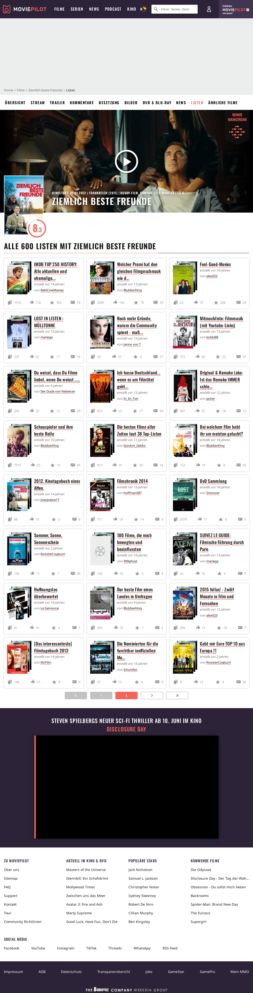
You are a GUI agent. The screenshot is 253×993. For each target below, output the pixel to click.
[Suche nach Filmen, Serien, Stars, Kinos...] (174, 9)
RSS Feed (170, 948)
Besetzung (109, 102)
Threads (115, 948)
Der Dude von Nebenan (58, 391)
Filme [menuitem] (59, 9)
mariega (47, 337)
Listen (197, 102)
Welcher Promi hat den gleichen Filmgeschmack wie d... (139, 271)
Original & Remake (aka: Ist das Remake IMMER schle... (221, 379)
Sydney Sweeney (142, 895)
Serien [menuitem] (77, 9)
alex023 (211, 276)
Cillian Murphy (140, 913)
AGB (42, 971)
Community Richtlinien (23, 921)
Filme (21, 90)
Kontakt (10, 904)
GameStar (176, 971)
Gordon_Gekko (135, 445)
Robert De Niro (140, 904)
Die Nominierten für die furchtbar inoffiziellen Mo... (137, 650)
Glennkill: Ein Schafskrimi (87, 878)
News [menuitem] (94, 9)
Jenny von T (132, 344)
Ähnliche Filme (223, 102)
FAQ (7, 887)
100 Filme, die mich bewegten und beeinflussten (134, 542)
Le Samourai (50, 608)
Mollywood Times (80, 887)
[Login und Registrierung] (209, 9)
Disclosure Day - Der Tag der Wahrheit (220, 878)
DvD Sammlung (213, 481)
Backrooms (200, 895)
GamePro (207, 971)
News (181, 102)
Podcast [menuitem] (113, 9)
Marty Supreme (79, 913)
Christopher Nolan (143, 887)
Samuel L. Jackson (143, 878)
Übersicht (15, 102)
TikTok (91, 948)
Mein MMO (240, 971)
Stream (38, 102)
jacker (210, 398)
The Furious (200, 913)
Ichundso (130, 669)
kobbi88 (212, 337)
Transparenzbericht (113, 971)
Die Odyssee (201, 869)
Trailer (57, 102)
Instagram (65, 948)
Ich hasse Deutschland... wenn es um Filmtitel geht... (138, 379)
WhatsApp (142, 948)
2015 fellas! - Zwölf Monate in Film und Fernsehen (217, 596)
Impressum (13, 971)
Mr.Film (46, 662)
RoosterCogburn (53, 554)
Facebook (11, 948)
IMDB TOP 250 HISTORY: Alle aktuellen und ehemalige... (55, 271)
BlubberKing (133, 290)
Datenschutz (71, 971)
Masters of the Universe (86, 869)
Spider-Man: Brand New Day (214, 904)
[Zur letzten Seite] (177, 695)
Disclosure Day (126, 729)
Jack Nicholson (140, 869)
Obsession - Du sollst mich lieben (218, 887)
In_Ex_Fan (131, 398)
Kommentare (82, 102)
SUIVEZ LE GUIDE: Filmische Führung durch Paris (222, 542)
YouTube (38, 948)
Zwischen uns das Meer (85, 895)
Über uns (11, 869)
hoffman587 (133, 493)
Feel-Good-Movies (215, 264)
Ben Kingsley (139, 921)
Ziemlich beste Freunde (45, 90)
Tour (7, 913)
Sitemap (11, 878)
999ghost (130, 561)
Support (10, 895)
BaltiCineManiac (52, 290)
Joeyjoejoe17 (50, 499)
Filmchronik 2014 (132, 481)
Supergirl (198, 921)
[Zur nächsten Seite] (152, 695)
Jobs (149, 971)
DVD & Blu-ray (157, 102)
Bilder (131, 102)
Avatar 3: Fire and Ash (84, 904)
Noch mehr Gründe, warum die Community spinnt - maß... (137, 325)
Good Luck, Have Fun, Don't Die (92, 921)
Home (8, 90)
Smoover (213, 493)
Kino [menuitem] (131, 9)
